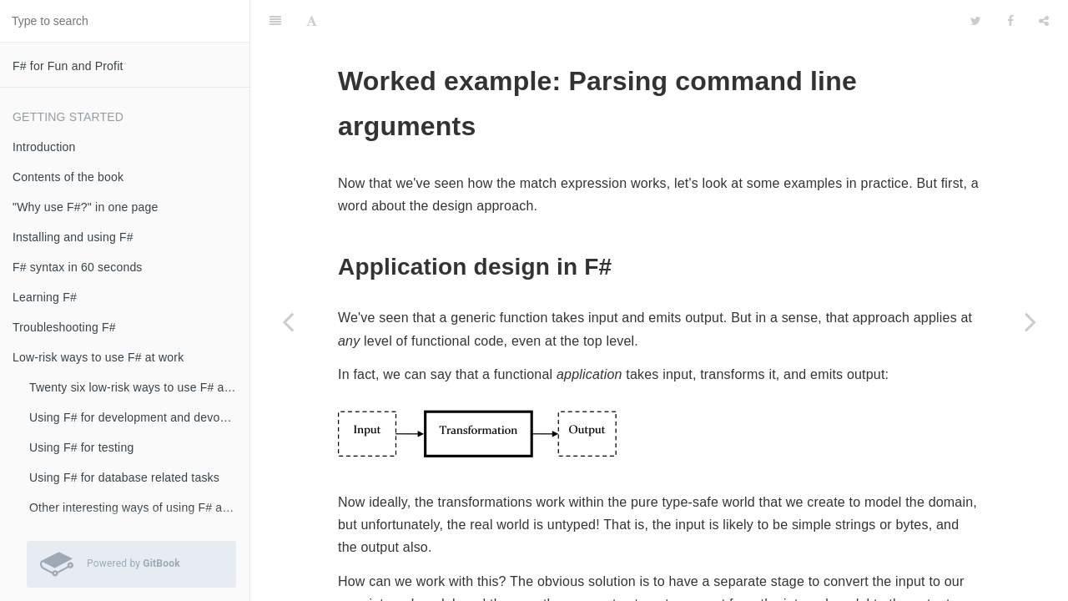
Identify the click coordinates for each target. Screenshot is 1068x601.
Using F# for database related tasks (124, 477)
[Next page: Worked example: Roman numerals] (1030, 321)
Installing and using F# (73, 237)
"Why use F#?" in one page (85, 207)
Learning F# (45, 297)
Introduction (44, 147)
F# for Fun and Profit (68, 66)
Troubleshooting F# (64, 327)
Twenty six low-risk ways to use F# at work (139, 387)
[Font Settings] (312, 21)
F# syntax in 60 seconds (78, 267)
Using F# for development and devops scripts (139, 417)
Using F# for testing (81, 447)
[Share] (1043, 21)
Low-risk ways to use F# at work (98, 357)
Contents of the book (68, 177)
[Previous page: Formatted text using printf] (287, 321)
